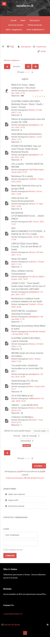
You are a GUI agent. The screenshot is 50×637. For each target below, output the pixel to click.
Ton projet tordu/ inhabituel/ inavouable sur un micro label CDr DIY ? (27, 368)
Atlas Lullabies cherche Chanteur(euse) (22, 272)
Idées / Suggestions (14, 29)
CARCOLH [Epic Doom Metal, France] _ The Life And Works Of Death (26, 246)
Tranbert (32, 304)
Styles (43, 51)
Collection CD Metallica (22, 417)
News (23, 20)
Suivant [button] (31, 72)
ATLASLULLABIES (36, 276)
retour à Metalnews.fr (35, 29)
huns (31, 358)
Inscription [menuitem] (26, 46)
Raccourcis (4, 46)
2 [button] (28, 72)
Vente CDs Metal (19, 258)
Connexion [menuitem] (41, 46)
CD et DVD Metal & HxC (22, 395)
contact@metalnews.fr (12, 614)
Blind (31, 386)
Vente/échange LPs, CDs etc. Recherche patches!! (24, 382)
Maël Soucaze (38, 478)
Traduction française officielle (18, 478)
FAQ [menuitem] (12, 46)
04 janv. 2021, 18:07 (19, 279)
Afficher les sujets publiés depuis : (26, 431)
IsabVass (32, 261)
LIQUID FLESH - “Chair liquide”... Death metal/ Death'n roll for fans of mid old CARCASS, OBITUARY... (28, 286)
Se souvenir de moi (14, 549)
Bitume (32, 191)
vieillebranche (34, 398)
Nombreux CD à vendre (22, 176)
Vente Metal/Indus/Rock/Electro (26, 134)
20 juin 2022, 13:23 (19, 172)
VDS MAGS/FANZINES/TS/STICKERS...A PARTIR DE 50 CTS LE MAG (28, 231)
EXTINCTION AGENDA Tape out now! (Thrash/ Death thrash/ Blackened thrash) (26, 148)
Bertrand (32, 419)
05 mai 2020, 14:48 (20, 334)
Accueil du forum (12, 624)
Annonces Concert (15, 25)
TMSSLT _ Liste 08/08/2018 (24, 405)
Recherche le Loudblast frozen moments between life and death (26, 300)
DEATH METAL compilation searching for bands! (24, 312)
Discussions (35, 20)
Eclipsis (32, 136)
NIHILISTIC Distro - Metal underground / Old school (23, 86)
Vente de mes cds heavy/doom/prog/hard (22, 199)
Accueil (13, 20)
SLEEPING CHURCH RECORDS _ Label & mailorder (26, 340)
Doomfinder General (37, 331)
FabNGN (32, 179)
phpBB (20, 471)
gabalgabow (34, 90)
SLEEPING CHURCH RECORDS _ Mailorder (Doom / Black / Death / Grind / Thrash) (27, 104)
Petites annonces (35, 25)
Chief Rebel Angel (36, 169)
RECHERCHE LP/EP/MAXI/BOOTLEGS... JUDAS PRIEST (27, 215)
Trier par (26, 436)
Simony (32, 110)
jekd (30, 221)
